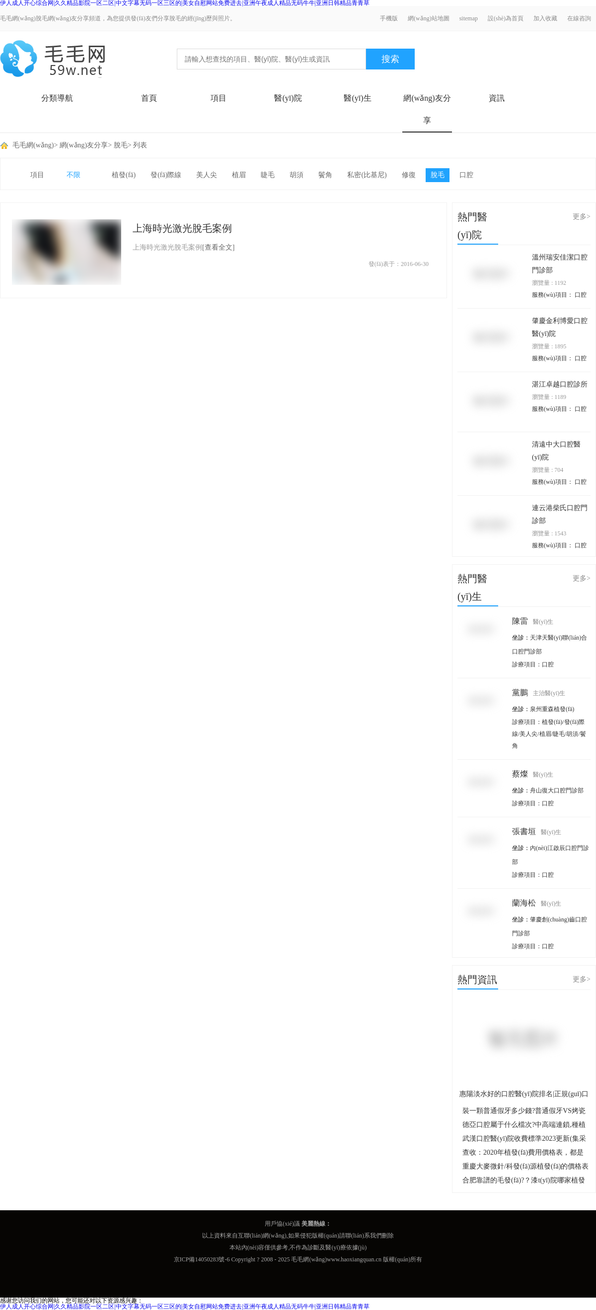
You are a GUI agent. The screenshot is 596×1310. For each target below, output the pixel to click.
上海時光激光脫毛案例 (182, 228)
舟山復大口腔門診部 (557, 790)
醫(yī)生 (357, 98)
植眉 (239, 175)
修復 (409, 175)
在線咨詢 (579, 18)
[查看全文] (218, 247)
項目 (218, 98)
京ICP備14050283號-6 (202, 1259)
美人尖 (206, 175)
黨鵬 (538, 692)
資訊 (497, 98)
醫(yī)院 (287, 98)
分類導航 (57, 98)
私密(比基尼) (366, 175)
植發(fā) (124, 175)
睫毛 (268, 175)
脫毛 (121, 145)
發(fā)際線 (165, 175)
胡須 (296, 175)
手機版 (389, 18)
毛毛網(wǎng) (33, 145)
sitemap (468, 18)
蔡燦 (532, 774)
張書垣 (536, 831)
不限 (73, 175)
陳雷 (532, 621)
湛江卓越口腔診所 (560, 384)
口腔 (466, 175)
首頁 (149, 98)
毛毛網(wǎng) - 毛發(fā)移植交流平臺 (52, 59)
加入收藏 (545, 18)
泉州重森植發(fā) (552, 709)
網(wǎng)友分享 (426, 109)
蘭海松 (536, 903)
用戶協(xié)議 (282, 1223)
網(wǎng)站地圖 (428, 18)
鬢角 (325, 175)
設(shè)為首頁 (505, 18)
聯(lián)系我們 (363, 1235)
